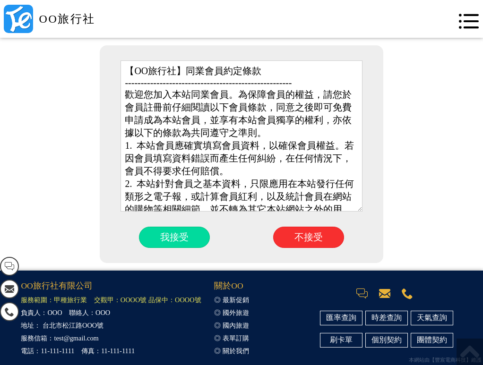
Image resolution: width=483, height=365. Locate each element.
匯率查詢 (341, 318)
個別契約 (386, 340)
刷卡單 (341, 340)
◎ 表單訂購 (231, 338)
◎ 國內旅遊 (231, 325)
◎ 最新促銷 (231, 300)
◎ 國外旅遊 (231, 312)
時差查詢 (386, 318)
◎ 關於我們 (231, 351)
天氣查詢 (432, 318)
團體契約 (432, 340)
